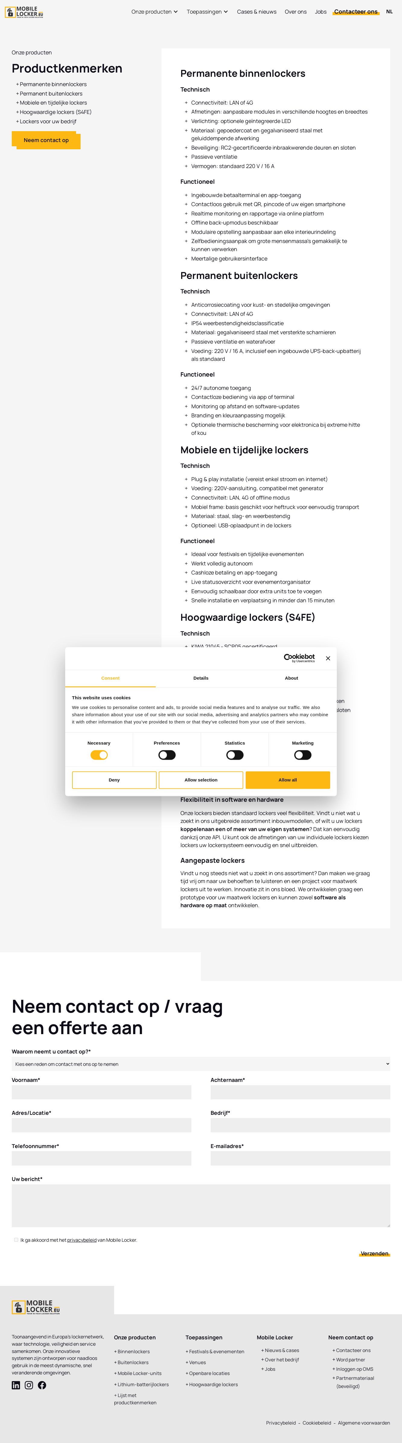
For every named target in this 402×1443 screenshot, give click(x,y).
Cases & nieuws (256, 11)
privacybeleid (82, 1244)
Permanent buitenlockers (51, 93)
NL (389, 11)
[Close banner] (328, 658)
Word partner (350, 1359)
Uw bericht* (27, 1183)
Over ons (296, 11)
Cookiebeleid (317, 1422)
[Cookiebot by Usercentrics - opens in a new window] (288, 658)
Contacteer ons (356, 11)
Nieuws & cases (282, 1350)
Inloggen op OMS (354, 1369)
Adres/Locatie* (31, 1117)
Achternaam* (228, 1084)
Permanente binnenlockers (53, 84)
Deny (114, 780)
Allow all (288, 780)
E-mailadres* (227, 1150)
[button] (155, 12)
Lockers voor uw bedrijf (48, 121)
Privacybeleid (281, 1422)
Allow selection (200, 780)
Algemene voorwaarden (364, 1422)
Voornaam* (26, 1084)
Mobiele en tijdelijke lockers (53, 102)
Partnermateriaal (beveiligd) (355, 1382)
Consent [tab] (110, 678)
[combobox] (389, 12)
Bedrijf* (220, 1117)
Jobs (321, 11)
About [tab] (291, 678)
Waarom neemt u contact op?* (51, 1056)
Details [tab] (201, 678)
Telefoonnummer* (35, 1150)
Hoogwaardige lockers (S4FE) (56, 111)
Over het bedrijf (282, 1359)
